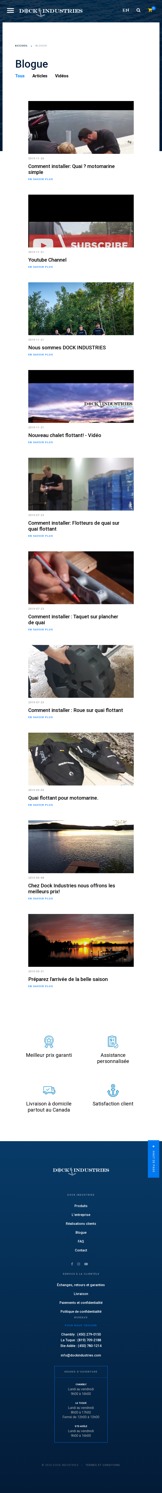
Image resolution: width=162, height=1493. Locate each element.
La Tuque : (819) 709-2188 (81, 1340)
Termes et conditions (103, 1465)
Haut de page (153, 1159)
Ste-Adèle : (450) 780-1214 (80, 1346)
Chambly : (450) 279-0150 (81, 1334)
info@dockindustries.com (81, 1355)
